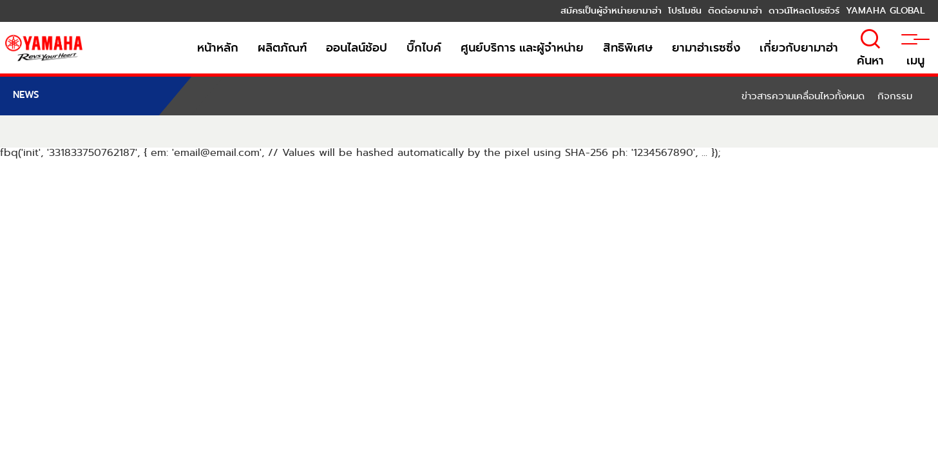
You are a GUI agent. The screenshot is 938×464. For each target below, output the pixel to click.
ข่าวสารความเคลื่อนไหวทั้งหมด (803, 96)
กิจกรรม (894, 96)
